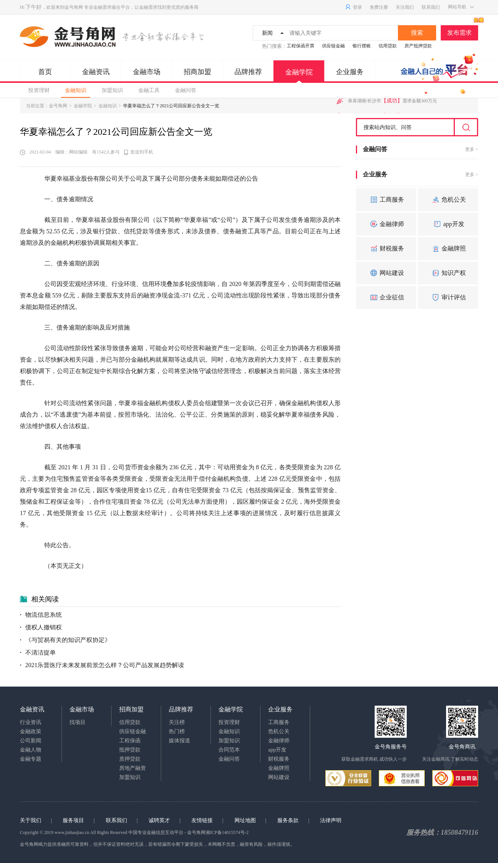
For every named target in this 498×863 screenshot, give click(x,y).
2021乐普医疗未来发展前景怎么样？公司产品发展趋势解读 (102, 665)
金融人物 (30, 750)
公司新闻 (30, 740)
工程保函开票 (300, 45)
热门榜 (177, 731)
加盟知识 (112, 90)
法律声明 (330, 820)
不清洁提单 (38, 652)
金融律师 (386, 224)
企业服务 (350, 72)
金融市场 (146, 72)
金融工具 (149, 90)
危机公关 (448, 199)
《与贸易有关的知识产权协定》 (65, 640)
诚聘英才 (159, 820)
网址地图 (245, 820)
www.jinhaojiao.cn (72, 832)
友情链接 (202, 820)
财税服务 (386, 248)
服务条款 (288, 820)
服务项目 (73, 820)
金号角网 (74, 7)
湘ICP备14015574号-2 (227, 832)
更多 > (471, 149)
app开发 (448, 224)
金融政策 (30, 731)
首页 (45, 72)
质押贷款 (130, 759)
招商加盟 (197, 72)
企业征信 (386, 297)
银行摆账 (361, 45)
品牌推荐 (248, 72)
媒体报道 (179, 740)
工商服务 (386, 199)
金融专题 (30, 759)
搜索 (417, 32)
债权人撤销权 (41, 627)
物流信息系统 (41, 614)
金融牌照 (448, 248)
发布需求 (462, 30)
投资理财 (39, 90)
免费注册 (379, 7)
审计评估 (448, 297)
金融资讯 (96, 72)
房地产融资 (132, 768)
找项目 (78, 722)
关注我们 (405, 7)
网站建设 (386, 273)
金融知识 (75, 90)
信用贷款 (387, 45)
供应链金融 (333, 45)
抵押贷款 (130, 750)
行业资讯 (30, 722)
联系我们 (431, 7)
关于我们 (30, 820)
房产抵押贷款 (418, 45)
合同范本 (229, 750)
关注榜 (177, 722)
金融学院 (299, 75)
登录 (353, 7)
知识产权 (448, 273)
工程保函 (130, 740)
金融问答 (185, 90)
